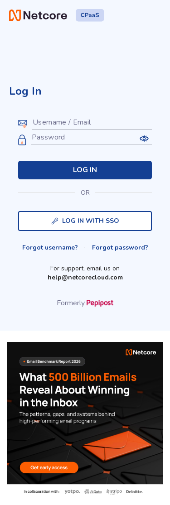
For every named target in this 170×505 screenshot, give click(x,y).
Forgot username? (50, 247)
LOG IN (85, 170)
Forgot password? (120, 247)
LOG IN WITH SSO (85, 220)
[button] (144, 138)
